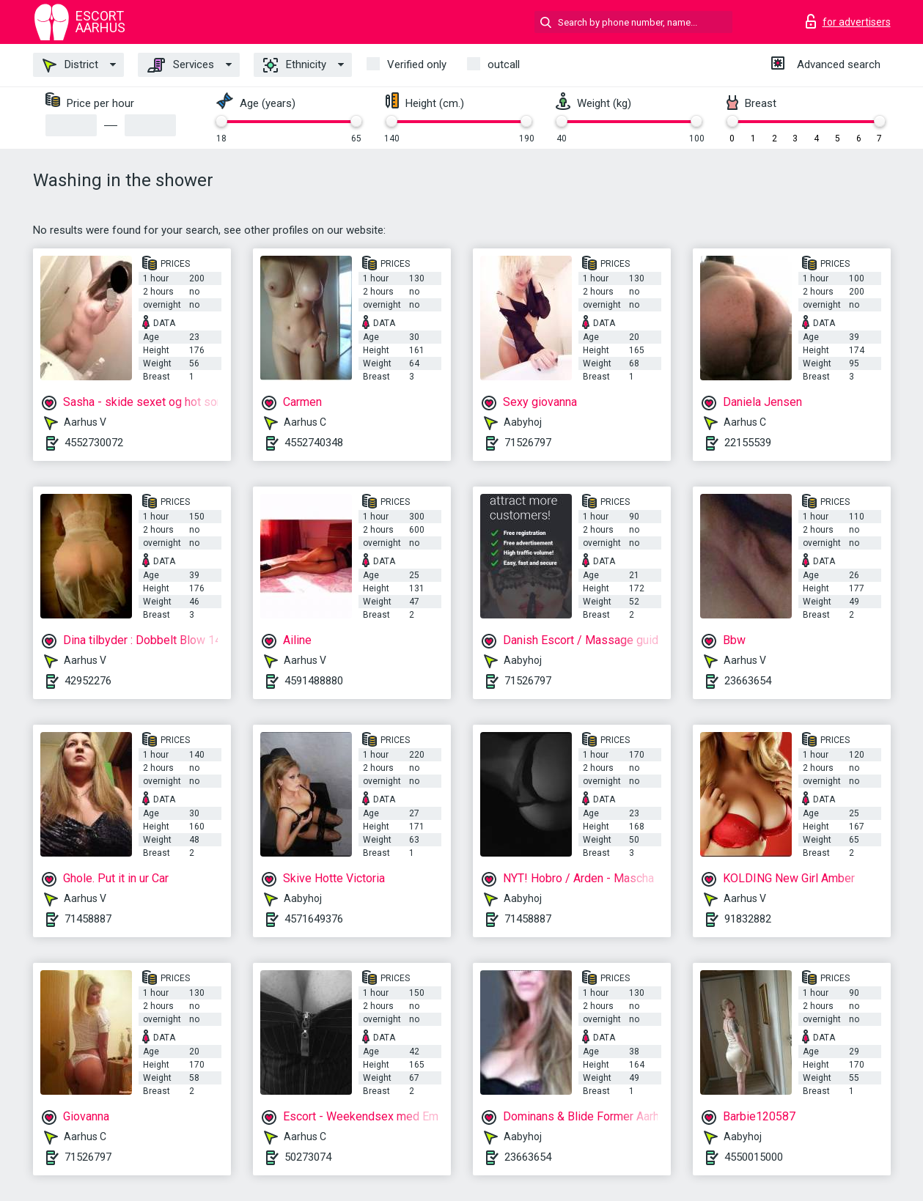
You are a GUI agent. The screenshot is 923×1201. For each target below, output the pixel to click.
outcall (504, 64)
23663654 (747, 680)
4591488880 (313, 680)
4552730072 (94, 442)
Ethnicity (294, 65)
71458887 (88, 918)
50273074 (307, 1157)
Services (180, 65)
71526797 (527, 442)
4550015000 (753, 1157)
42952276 (88, 680)
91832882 (747, 918)
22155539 (747, 442)
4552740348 (313, 442)
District (70, 65)
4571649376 (313, 918)
